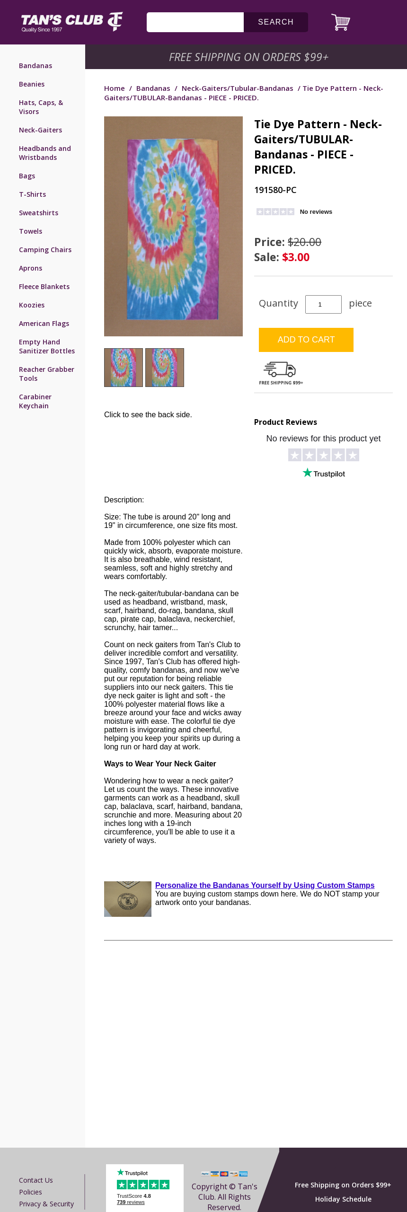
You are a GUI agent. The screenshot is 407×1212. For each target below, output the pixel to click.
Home (114, 88)
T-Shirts (32, 194)
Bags (27, 175)
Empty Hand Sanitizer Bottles (47, 346)
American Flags (44, 323)
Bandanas (35, 65)
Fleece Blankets (44, 286)
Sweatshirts (38, 212)
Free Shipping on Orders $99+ (343, 1184)
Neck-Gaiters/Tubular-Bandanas (237, 88)
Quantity (278, 303)
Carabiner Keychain (35, 401)
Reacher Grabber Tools (46, 374)
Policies (30, 1191)
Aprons (30, 267)
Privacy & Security (46, 1203)
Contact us (36, 1180)
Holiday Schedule (343, 1198)
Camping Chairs (45, 249)
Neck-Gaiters (40, 129)
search (276, 22)
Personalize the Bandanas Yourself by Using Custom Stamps (265, 885)
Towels (30, 231)
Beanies (31, 83)
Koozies (31, 304)
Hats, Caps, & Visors (41, 107)
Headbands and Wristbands (45, 153)
